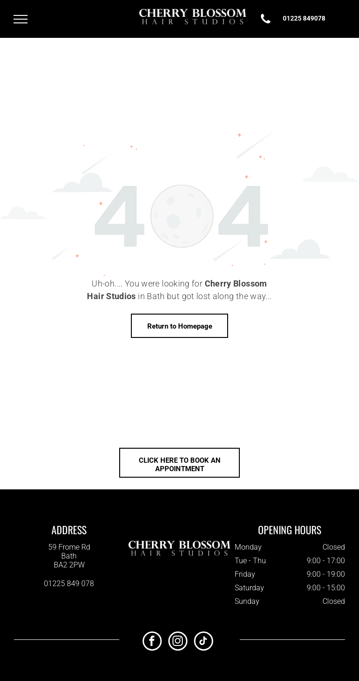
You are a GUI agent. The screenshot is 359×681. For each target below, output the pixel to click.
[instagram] (177, 642)
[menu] (20, 19)
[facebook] (152, 642)
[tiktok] (203, 642)
